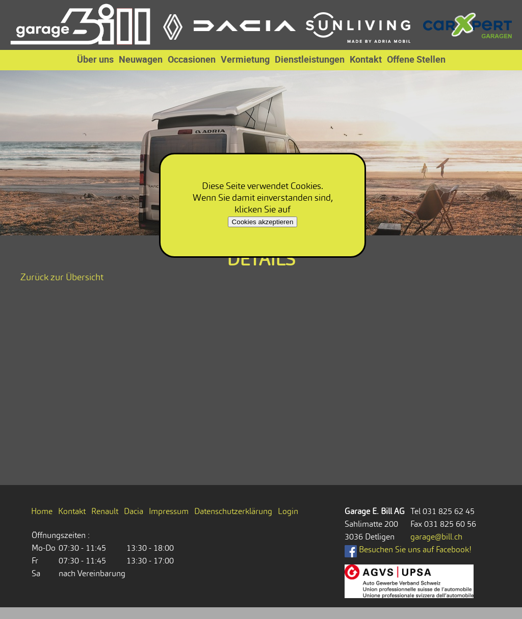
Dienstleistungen (310, 59)
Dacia (133, 511)
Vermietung (245, 59)
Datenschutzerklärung (233, 511)
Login (288, 511)
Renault (104, 511)
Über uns (95, 59)
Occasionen (192, 59)
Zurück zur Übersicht (61, 277)
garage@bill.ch (436, 536)
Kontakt (366, 59)
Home (42, 511)
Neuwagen (141, 59)
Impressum (169, 511)
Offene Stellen (416, 59)
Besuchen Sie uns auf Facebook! (408, 549)
